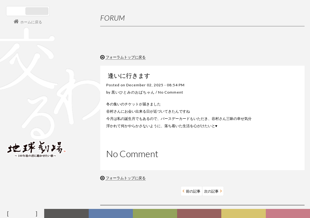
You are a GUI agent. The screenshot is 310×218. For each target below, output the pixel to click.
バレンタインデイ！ (259, 159)
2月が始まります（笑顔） (264, 171)
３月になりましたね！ (261, 148)
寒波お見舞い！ (256, 182)
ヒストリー (155, 213)
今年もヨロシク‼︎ (256, 194)
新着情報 (67, 213)
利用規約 (259, 92)
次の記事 (175, 198)
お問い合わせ (263, 103)
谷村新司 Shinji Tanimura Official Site (36, 72)
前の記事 (157, 198)
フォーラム (23, 213)
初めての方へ (263, 80)
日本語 (16, 11)
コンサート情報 (24, 107)
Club (289, 213)
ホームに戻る (31, 22)
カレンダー (200, 213)
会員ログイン (25, 127)
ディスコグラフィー (110, 213)
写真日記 (244, 213)
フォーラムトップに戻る (126, 57)
